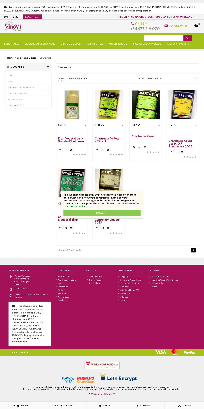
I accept (102, 212)
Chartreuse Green (143, 136)
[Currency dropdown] (7, 16)
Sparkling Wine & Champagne (41, 38)
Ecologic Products (50, 44)
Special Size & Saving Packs (21, 44)
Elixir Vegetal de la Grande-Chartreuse (71, 140)
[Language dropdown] (17, 16)
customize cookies (75, 206)
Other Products (119, 38)
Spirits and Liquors (73, 38)
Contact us (178, 26)
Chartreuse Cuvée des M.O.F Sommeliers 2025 (180, 143)
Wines (17, 38)
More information (128, 203)
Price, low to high (171, 78)
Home (7, 38)
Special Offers (97, 38)
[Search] (163, 38)
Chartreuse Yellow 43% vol (107, 140)
